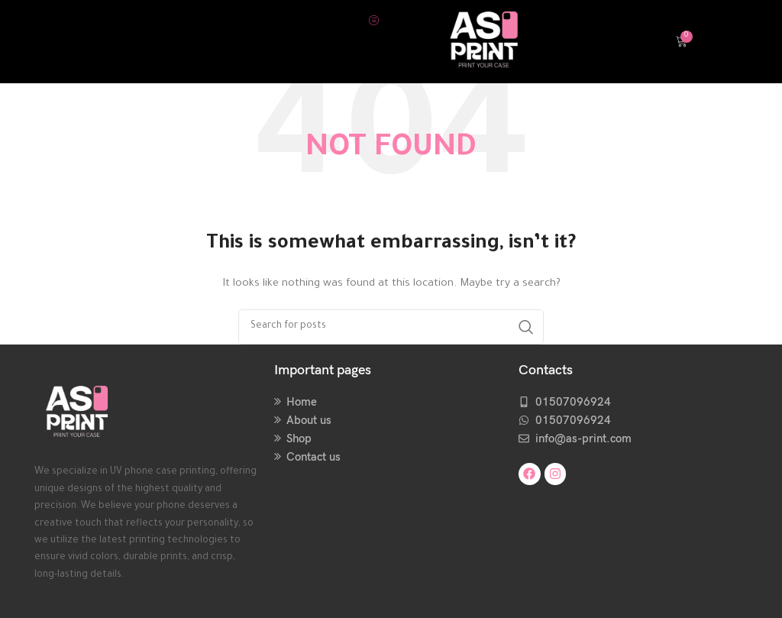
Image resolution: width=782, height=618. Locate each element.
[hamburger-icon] (374, 20)
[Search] (391, 327)
